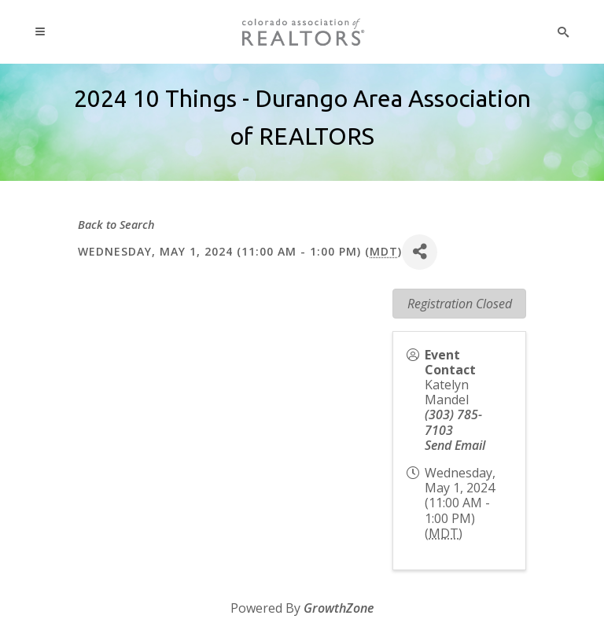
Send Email (455, 445)
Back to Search (116, 224)
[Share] (419, 252)
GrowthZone (339, 608)
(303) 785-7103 (453, 422)
